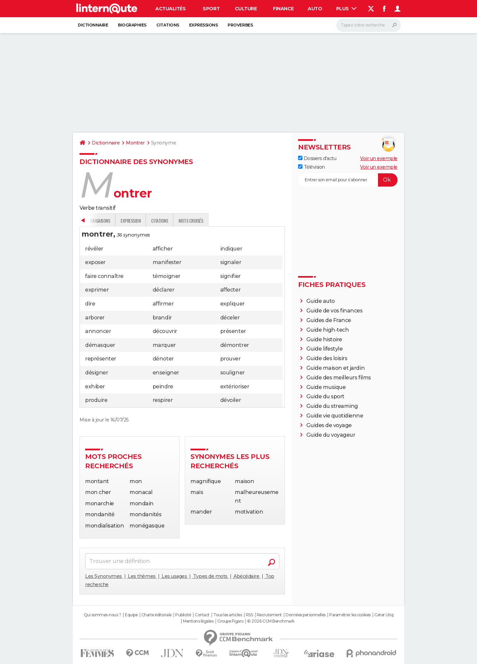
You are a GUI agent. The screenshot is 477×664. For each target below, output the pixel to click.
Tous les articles (227, 615)
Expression (216, 220)
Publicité (183, 615)
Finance (283, 9)
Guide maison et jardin (335, 368)
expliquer (232, 304)
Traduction (149, 220)
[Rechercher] (368, 25)
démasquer (100, 345)
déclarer (163, 290)
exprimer (97, 290)
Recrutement (269, 615)
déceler (230, 317)
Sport (211, 9)
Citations (167, 25)
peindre (163, 386)
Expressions (203, 25)
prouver (230, 359)
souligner (232, 372)
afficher (163, 249)
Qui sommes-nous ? (102, 615)
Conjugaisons (183, 220)
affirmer (163, 304)
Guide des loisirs (326, 358)
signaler (230, 262)
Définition (93, 220)
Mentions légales (198, 621)
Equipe (131, 615)
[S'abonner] (348, 180)
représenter (100, 359)
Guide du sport (325, 396)
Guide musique (326, 387)
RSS (249, 615)
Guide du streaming (332, 406)
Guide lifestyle (324, 349)
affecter (230, 290)
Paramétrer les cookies (349, 615)
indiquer (231, 249)
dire (90, 304)
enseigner (166, 372)
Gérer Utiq (383, 615)
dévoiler (230, 400)
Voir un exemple (379, 158)
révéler (94, 249)
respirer (163, 400)
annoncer (98, 331)
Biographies (132, 25)
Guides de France (328, 320)
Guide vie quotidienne (334, 416)
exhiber (95, 386)
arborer (95, 317)
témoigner (167, 276)
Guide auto (320, 301)
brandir (162, 317)
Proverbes (240, 25)
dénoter (163, 359)
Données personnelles (305, 615)
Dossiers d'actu (317, 158)
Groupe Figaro (230, 621)
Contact (202, 615)
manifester (167, 262)
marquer (164, 345)
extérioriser (234, 386)
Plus (346, 9)
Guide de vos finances (334, 310)
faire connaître (104, 276)
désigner (96, 372)
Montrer (135, 143)
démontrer (234, 345)
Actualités (170, 9)
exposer (95, 262)
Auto (315, 9)
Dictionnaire (93, 25)
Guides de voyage (329, 425)
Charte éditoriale (156, 615)
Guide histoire (324, 339)
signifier (230, 276)
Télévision (311, 167)
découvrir (165, 331)
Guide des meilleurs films (338, 377)
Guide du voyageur (330, 435)
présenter (233, 331)
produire (96, 400)
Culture (246, 9)
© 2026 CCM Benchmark (270, 621)
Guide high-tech (327, 330)
